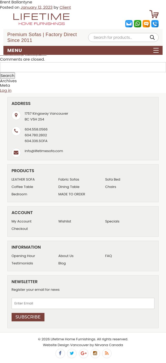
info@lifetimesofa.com (44, 150)
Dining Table (68, 186)
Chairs (110, 186)
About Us (66, 255)
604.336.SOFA (36, 140)
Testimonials (22, 263)
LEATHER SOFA (23, 179)
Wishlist (64, 221)
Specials (112, 221)
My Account (22, 221)
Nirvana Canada (109, 344)
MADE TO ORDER (71, 194)
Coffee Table (22, 186)
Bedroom (19, 194)
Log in (6, 90)
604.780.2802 (36, 135)
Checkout (20, 228)
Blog (62, 263)
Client (65, 7)
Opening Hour (23, 255)
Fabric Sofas (68, 179)
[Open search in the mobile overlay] (123, 37)
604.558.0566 (36, 129)
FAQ (108, 255)
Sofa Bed (112, 179)
